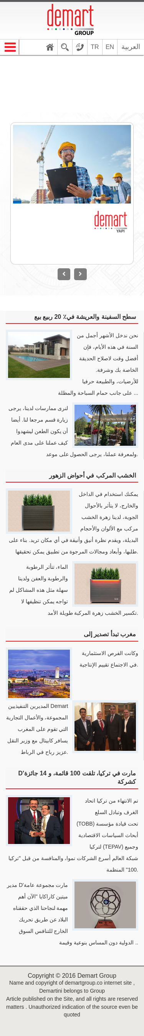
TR (95, 47)
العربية (130, 47)
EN (110, 47)
